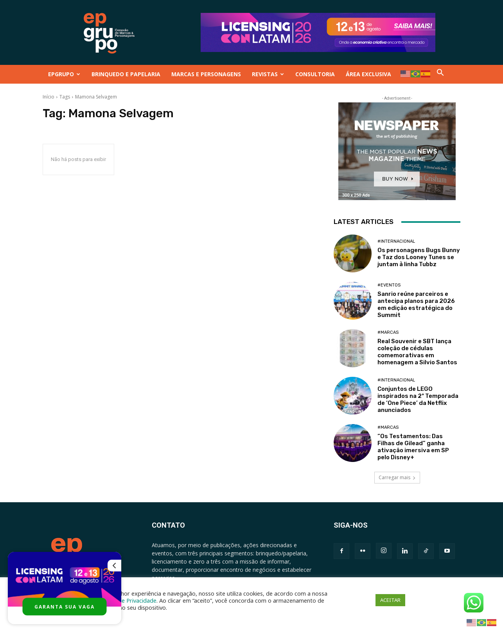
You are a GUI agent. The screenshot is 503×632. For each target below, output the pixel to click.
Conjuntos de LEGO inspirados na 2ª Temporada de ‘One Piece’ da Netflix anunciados (417, 399)
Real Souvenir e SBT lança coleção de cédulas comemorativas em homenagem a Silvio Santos (417, 352)
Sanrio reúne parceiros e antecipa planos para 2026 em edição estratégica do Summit (416, 304)
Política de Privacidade (127, 600)
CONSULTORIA (315, 74)
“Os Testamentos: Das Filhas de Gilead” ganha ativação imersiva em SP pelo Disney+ (413, 447)
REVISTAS (268, 74)
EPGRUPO (64, 74)
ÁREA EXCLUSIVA (368, 74)
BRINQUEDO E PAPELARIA (126, 74)
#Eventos (389, 285)
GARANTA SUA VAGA (64, 606)
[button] (440, 74)
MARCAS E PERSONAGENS (206, 74)
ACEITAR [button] (390, 599)
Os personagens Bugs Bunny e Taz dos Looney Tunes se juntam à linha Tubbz (418, 257)
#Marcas (388, 332)
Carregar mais (397, 477)
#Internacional (396, 241)
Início (48, 96)
